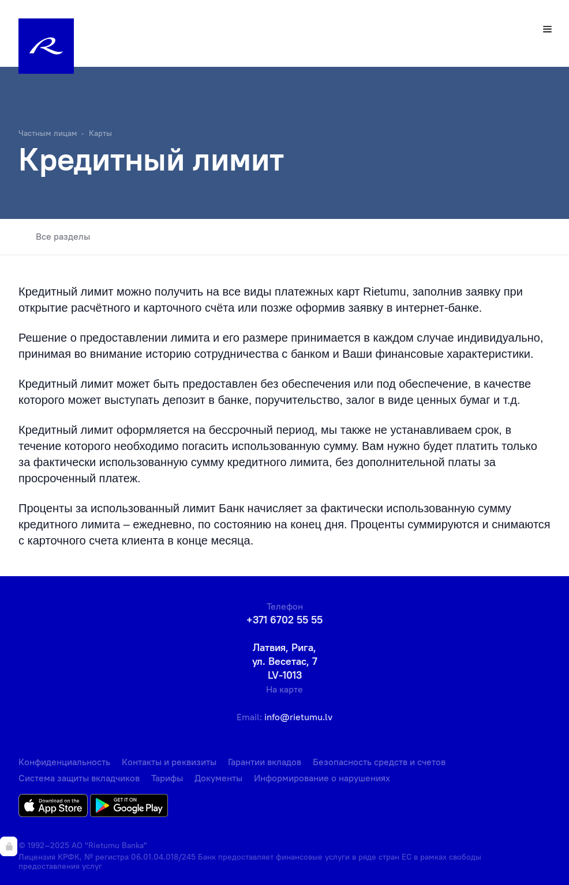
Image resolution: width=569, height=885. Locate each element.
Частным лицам (47, 133)
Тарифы (167, 778)
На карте (284, 689)
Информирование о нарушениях (322, 778)
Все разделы (54, 236)
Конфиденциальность (64, 761)
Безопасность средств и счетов (379, 761)
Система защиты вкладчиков (79, 778)
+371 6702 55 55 (284, 619)
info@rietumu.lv (298, 717)
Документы (218, 778)
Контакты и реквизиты (169, 761)
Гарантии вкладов (264, 761)
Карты (100, 133)
